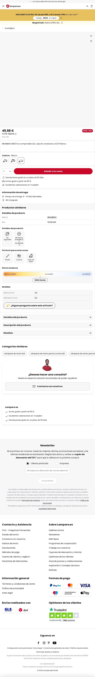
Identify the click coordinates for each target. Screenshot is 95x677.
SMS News (54, 539)
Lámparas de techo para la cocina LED (48, 353)
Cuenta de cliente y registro (16, 556)
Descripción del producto (17, 325)
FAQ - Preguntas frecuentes (16, 530)
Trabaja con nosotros (59, 547)
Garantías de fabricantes (15, 561)
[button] (91, 36)
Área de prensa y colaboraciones (65, 561)
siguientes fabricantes (47, 509)
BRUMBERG (52, 217)
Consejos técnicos (70, 565)
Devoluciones (8, 547)
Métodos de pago (11, 552)
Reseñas (8, 332)
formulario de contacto (31, 500)
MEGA (46, 18)
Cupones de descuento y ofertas (65, 552)
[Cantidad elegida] (7, 171)
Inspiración (54, 565)
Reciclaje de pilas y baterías (48, 652)
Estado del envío (10, 534)
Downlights (10, 28)
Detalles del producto (15, 317)
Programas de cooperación (62, 543)
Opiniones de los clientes (61, 556)
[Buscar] (87, 6)
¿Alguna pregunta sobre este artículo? (32, 305)
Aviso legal (7, 592)
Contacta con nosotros (13, 539)
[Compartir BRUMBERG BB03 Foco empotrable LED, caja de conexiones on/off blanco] (91, 41)
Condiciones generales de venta (56, 648)
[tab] (24, 547)
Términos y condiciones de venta (18, 583)
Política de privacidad (13, 588)
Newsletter (54, 534)
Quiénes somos (56, 530)
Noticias (53, 570)
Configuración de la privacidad (19, 648)
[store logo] (15, 6)
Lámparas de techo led (14, 353)
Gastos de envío (10, 543)
